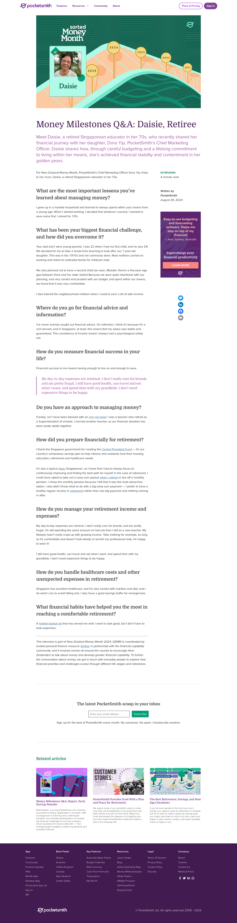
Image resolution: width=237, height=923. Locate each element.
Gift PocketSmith (126, 885)
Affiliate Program (126, 880)
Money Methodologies (129, 871)
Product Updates (35, 866)
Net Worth (92, 880)
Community (100, 5)
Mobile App (32, 876)
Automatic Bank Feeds (99, 857)
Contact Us (184, 866)
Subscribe (140, 714)
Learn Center (124, 857)
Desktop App (33, 880)
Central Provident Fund (117, 449)
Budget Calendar (96, 862)
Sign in (211, 5)
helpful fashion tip (50, 623)
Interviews (168, 172)
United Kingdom (65, 866)
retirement (76, 490)
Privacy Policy (155, 862)
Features (62, 5)
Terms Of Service (157, 857)
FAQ (28, 871)
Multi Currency (94, 866)
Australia (60, 862)
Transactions (93, 876)
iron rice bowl (97, 417)
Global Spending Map (129, 866)
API (27, 894)
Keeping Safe (124, 890)
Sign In (29, 890)
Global (59, 857)
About (116, 5)
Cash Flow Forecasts (98, 871)
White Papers (124, 876)
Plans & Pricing (191, 5)
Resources (80, 5)
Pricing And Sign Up (36, 885)
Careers (182, 862)
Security (152, 871)
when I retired (109, 477)
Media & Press (186, 871)
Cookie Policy (155, 866)
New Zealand (63, 876)
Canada (60, 871)
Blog (119, 862)
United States (63, 880)
